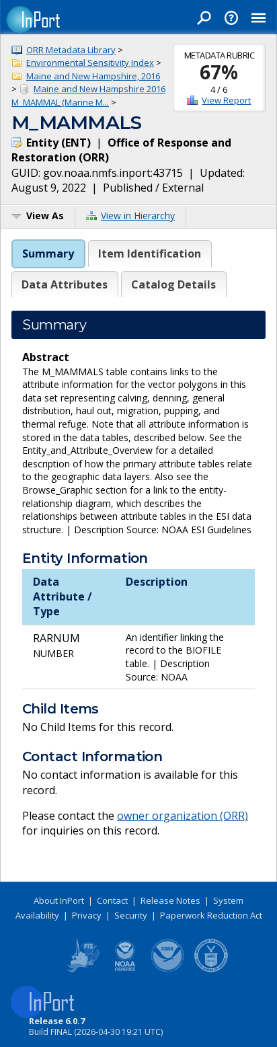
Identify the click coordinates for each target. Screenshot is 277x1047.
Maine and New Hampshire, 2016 (93, 76)
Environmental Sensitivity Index (90, 62)
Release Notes (170, 900)
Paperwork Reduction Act (211, 915)
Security (130, 915)
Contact (112, 900)
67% (219, 72)
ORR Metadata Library (71, 50)
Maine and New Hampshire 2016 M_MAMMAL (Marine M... (88, 95)
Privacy (87, 915)
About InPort (59, 900)
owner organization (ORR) (182, 815)
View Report (226, 100)
